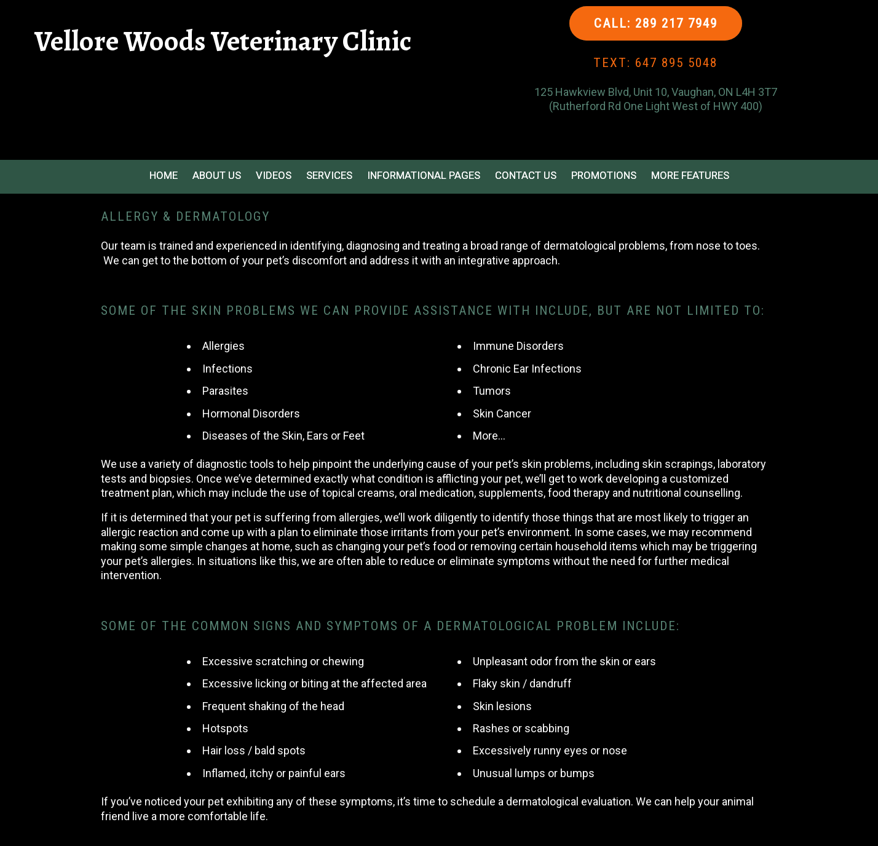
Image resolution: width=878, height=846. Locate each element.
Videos (273, 175)
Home (163, 175)
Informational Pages (423, 175)
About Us (216, 175)
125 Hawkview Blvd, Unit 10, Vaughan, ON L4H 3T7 (655, 91)
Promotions (603, 175)
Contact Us (525, 175)
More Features (690, 175)
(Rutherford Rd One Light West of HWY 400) (655, 106)
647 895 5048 (676, 62)
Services (329, 175)
